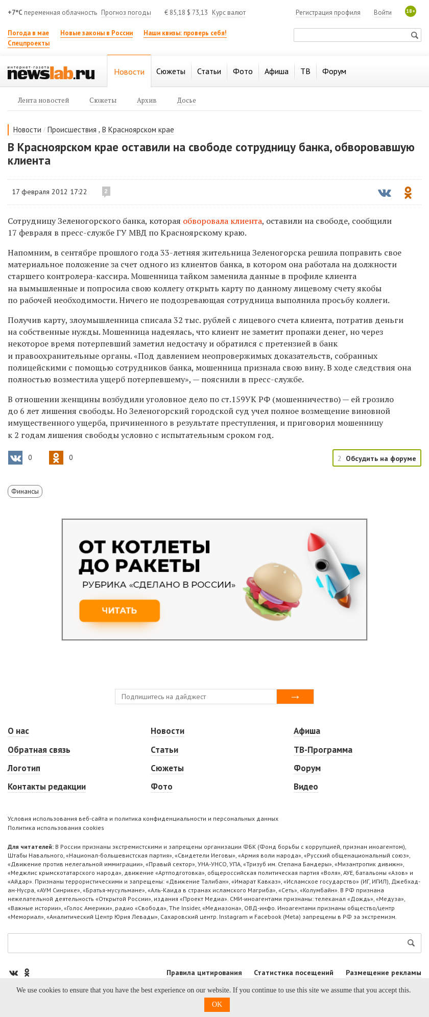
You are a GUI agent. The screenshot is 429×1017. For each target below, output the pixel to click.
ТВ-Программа (323, 749)
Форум (307, 768)
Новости (27, 129)
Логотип (24, 768)
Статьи (164, 749)
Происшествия (72, 129)
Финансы (25, 491)
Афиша (307, 730)
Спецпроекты (29, 43)
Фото (162, 786)
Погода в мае (28, 33)
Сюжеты (167, 768)
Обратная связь (39, 749)
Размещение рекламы (383, 972)
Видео (306, 786)
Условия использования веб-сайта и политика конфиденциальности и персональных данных (143, 818)
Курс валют (229, 12)
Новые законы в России (96, 33)
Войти (383, 12)
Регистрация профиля (328, 12)
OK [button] (217, 1004)
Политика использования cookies (56, 827)
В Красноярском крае (138, 129)
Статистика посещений (293, 972)
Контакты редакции (47, 786)
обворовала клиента (222, 220)
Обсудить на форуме (381, 458)
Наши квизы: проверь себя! (185, 33)
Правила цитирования (204, 972)
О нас (18, 730)
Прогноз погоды (126, 12)
